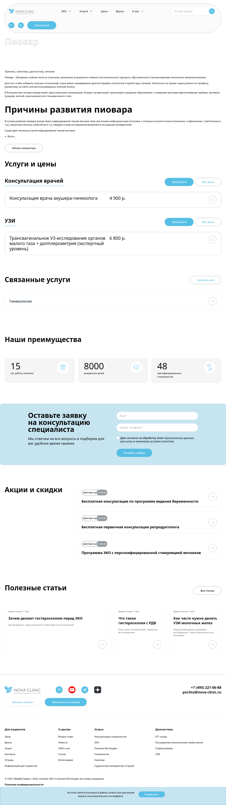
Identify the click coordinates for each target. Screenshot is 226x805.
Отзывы (9, 760)
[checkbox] (118, 437)
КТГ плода (161, 736)
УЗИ (157, 754)
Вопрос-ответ (65, 736)
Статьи (62, 754)
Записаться (41, 25)
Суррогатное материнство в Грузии (114, 765)
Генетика (99, 760)
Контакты (10, 754)
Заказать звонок (22, 702)
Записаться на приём (66, 702)
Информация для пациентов (21, 765)
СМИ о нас (64, 748)
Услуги (83, 11)
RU (11, 25)
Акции (8, 748)
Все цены (208, 182)
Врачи (120, 11)
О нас (135, 11)
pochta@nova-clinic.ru (202, 692)
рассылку (126, 441)
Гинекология (101, 754)
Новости (63, 742)
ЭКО (64, 11)
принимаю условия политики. (154, 441)
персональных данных (179, 438)
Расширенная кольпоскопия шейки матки (179, 742)
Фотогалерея (65, 760)
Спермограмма (164, 748)
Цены (104, 11)
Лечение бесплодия (105, 748)
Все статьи (207, 590)
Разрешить (152, 794)
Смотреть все (205, 280)
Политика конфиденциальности (24, 784)
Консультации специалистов (110, 736)
